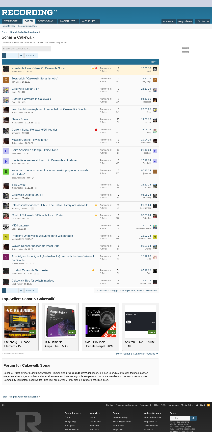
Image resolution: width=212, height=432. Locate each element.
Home (92, 417)
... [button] (16, 55)
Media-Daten (187, 405)
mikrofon (173, 424)
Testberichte (95, 421)
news (182, 427)
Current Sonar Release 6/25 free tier (34, 129)
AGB (163, 405)
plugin (172, 429)
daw (178, 422)
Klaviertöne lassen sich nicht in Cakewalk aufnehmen (45, 160)
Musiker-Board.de (152, 417)
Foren (29, 21)
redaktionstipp (189, 429)
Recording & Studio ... (123, 421)
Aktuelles (88, 21)
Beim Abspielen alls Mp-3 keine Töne (35, 150)
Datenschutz (146, 405)
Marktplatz (67, 21)
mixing (180, 424)
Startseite (11, 21)
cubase (172, 422)
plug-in (188, 427)
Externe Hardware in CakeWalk (31, 99)
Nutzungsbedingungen (126, 405)
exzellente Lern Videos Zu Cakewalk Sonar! (39, 68)
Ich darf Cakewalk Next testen (30, 270)
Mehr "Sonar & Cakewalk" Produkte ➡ (137, 353)
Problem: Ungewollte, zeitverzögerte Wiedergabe (42, 235)
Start (202, 405)
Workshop (94, 429)
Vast (149, 71)
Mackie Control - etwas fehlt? (30, 139)
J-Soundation (18, 112)
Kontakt (109, 405)
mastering (185, 422)
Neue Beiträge (8, 26)
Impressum (173, 405)
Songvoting (45, 21)
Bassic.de (148, 429)
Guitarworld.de (151, 425)
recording (179, 429)
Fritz (149, 273)
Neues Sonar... (21, 119)
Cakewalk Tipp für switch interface (33, 280)
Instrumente (118, 425)
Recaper (147, 102)
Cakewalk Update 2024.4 (27, 194)
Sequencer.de (150, 421)
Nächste (30, 55)
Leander (147, 122)
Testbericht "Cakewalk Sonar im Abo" (35, 78)
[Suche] (202, 21)
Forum (68, 417)
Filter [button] (152, 62)
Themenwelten (72, 429)
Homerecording (120, 417)
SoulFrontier (17, 72)
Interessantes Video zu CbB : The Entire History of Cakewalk (50, 205)
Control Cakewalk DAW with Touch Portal (37, 215)
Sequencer (118, 429)
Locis (14, 229)
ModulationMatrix (143, 228)
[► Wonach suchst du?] (26, 48)
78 (21, 55)
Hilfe (156, 405)
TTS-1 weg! (19, 184)
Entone (148, 187)
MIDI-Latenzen (21, 225)
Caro (14, 92)
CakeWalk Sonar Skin (25, 88)
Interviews (94, 425)
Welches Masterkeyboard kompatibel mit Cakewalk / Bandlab (50, 109)
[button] (20, 21)
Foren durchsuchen (27, 26)
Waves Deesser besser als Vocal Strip (35, 246)
